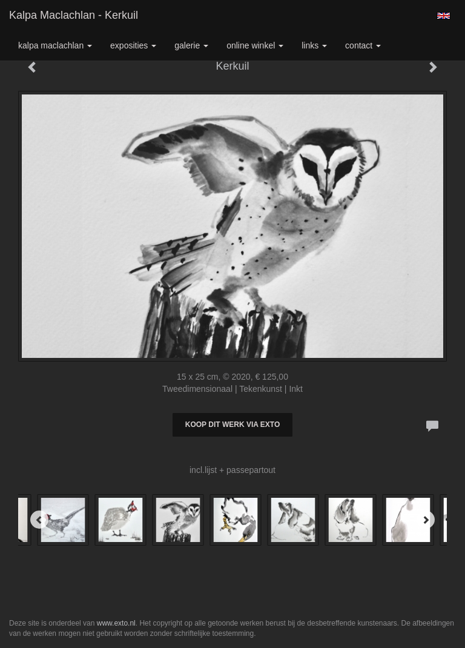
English (443, 15)
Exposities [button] (133, 45)
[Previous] (39, 520)
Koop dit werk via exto (232, 424)
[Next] (426, 520)
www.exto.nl (116, 623)
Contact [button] (363, 45)
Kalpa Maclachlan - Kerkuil (73, 15)
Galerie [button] (191, 45)
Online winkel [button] (254, 45)
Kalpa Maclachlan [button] (55, 45)
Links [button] (314, 45)
